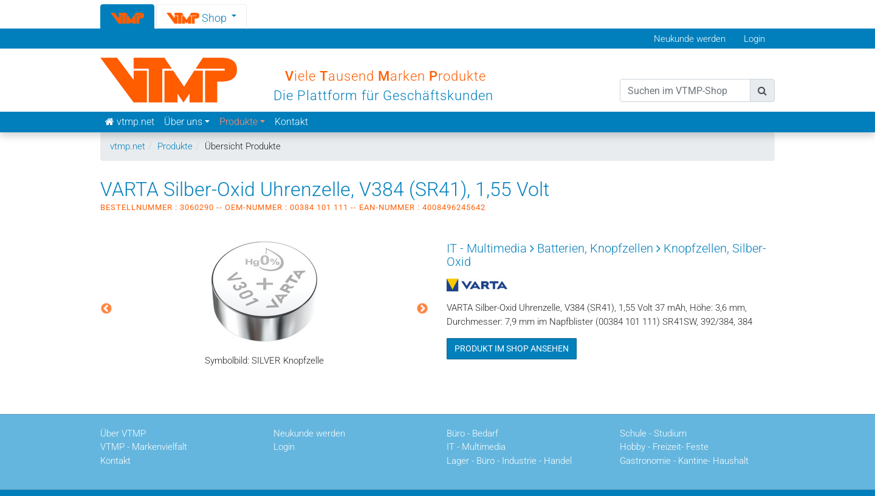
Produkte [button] (238, 121)
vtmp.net (127, 146)
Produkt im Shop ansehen (512, 348)
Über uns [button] (183, 121)
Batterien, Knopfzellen (595, 247)
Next (422, 309)
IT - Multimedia (487, 247)
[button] (201, 16)
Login (754, 38)
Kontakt (291, 121)
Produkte (175, 146)
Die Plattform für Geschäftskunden (383, 95)
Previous (106, 309)
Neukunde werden (690, 38)
